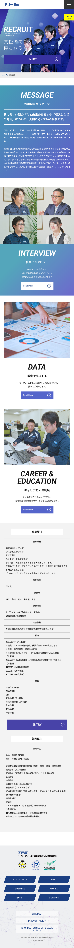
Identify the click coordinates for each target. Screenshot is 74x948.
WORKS (54, 888)
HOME (3, 75)
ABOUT (54, 879)
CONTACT (54, 897)
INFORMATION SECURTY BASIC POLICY (37, 929)
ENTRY (32, 59)
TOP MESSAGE (20, 879)
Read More (28, 293)
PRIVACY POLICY (37, 921)
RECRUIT (20, 897)
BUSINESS (20, 888)
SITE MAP (37, 913)
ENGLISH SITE (69, 17)
